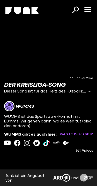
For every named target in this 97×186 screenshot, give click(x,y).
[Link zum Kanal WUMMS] (19, 106)
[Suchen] (75, 10)
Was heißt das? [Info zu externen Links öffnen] (76, 134)
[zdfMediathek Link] (66, 143)
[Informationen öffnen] (89, 92)
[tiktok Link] (46, 143)
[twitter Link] (36, 143)
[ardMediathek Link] (56, 143)
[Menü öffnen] (88, 10)
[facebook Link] (17, 143)
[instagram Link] (27, 143)
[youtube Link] (7, 143)
